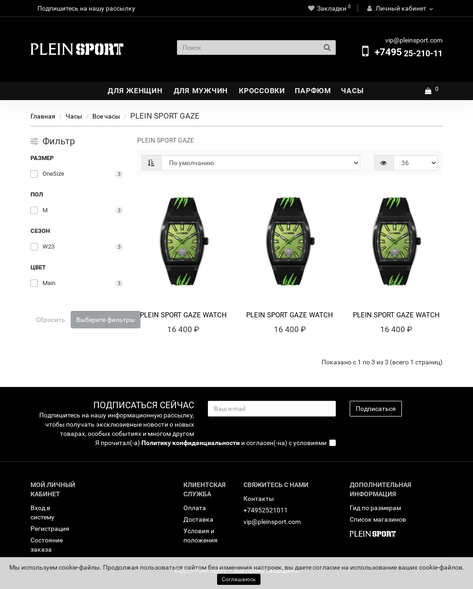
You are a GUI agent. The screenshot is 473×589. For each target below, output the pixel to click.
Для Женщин (135, 90)
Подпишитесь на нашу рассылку (86, 8)
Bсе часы (106, 116)
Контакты (258, 498)
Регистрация (49, 528)
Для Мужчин (201, 90)
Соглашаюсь (239, 579)
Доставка (198, 519)
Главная (42, 116)
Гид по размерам (375, 508)
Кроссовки (262, 90)
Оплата (194, 508)
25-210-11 (409, 53)
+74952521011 (265, 510)
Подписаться (376, 408)
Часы (352, 90)
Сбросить (50, 319)
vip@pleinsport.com (272, 521)
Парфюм (313, 90)
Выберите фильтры (105, 319)
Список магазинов (378, 519)
